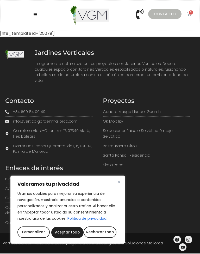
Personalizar (33, 232)
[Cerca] (119, 183)
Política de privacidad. (87, 219)
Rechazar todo (68, 232)
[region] (67, 210)
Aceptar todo (102, 232)
